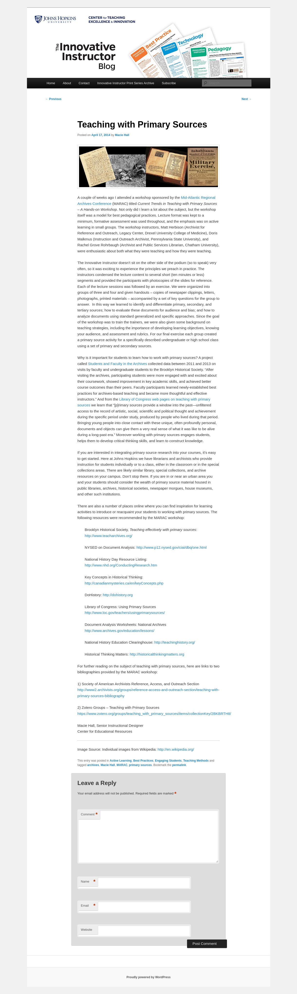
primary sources (140, 765)
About (67, 83)
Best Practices (143, 760)
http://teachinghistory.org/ (174, 642)
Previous (53, 99)
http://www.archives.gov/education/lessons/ (119, 631)
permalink (179, 765)
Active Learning (121, 760)
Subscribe (169, 83)
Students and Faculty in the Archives (117, 364)
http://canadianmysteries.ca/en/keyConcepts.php (124, 583)
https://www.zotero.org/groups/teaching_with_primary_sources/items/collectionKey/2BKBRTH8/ (154, 713)
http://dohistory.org (118, 595)
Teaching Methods (195, 760)
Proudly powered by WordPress (148, 977)
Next (247, 99)
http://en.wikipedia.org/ (176, 749)
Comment (89, 814)
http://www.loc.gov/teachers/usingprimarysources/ (125, 613)
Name (88, 881)
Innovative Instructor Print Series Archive (125, 83)
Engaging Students (168, 760)
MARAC (122, 765)
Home (51, 83)
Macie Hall (122, 135)
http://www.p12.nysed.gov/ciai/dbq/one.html (171, 547)
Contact (84, 83)
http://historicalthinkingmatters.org (157, 654)
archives (93, 765)
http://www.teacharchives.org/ (108, 536)
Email (88, 905)
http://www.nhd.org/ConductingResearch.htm (121, 565)
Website (86, 929)
